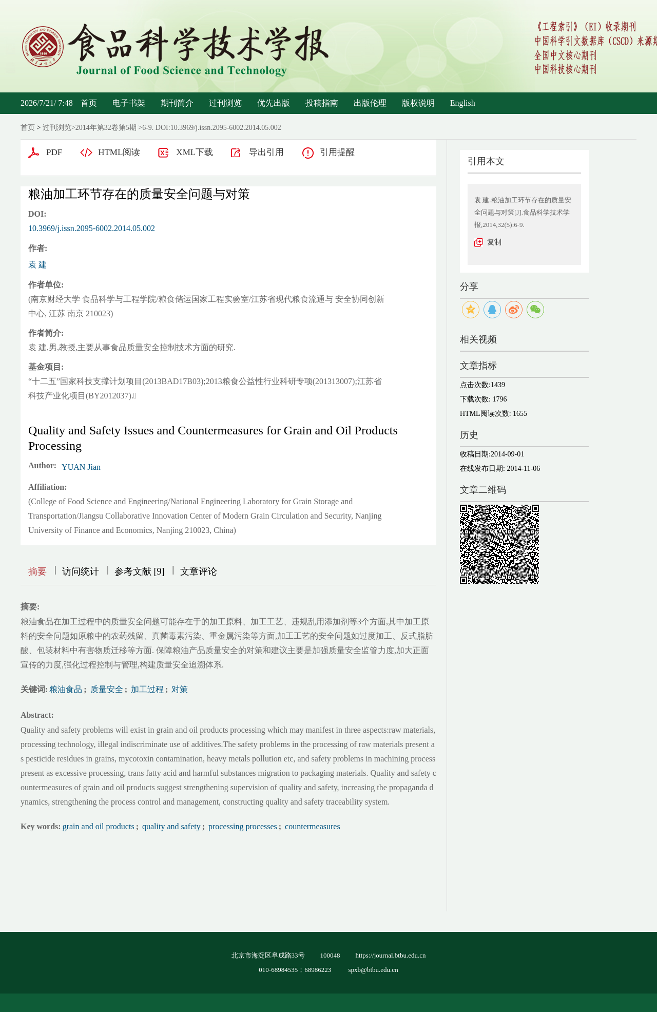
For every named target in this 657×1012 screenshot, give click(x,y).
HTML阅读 (119, 152)
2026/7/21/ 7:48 (47, 103)
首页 (89, 103)
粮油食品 (65, 689)
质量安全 (105, 689)
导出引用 (266, 152)
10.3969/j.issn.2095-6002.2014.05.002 (91, 228)
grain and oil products (98, 826)
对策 (178, 689)
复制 (494, 242)
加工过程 (146, 689)
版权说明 (418, 103)
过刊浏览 (225, 103)
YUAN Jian (81, 467)
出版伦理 (370, 103)
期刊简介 (177, 103)
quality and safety (170, 826)
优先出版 (273, 103)
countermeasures (311, 826)
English (462, 103)
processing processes (241, 826)
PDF (54, 152)
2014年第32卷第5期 (106, 127)
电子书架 (128, 103)
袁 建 (37, 264)
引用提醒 (337, 152)
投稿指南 (321, 103)
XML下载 (194, 152)
